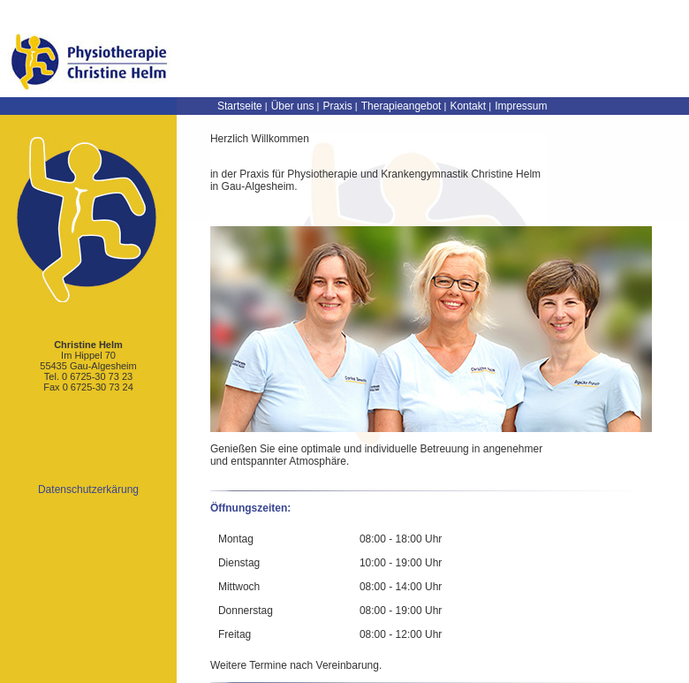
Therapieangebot (401, 106)
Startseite (239, 106)
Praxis (337, 106)
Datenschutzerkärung (88, 489)
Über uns (292, 106)
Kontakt (468, 106)
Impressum (521, 106)
